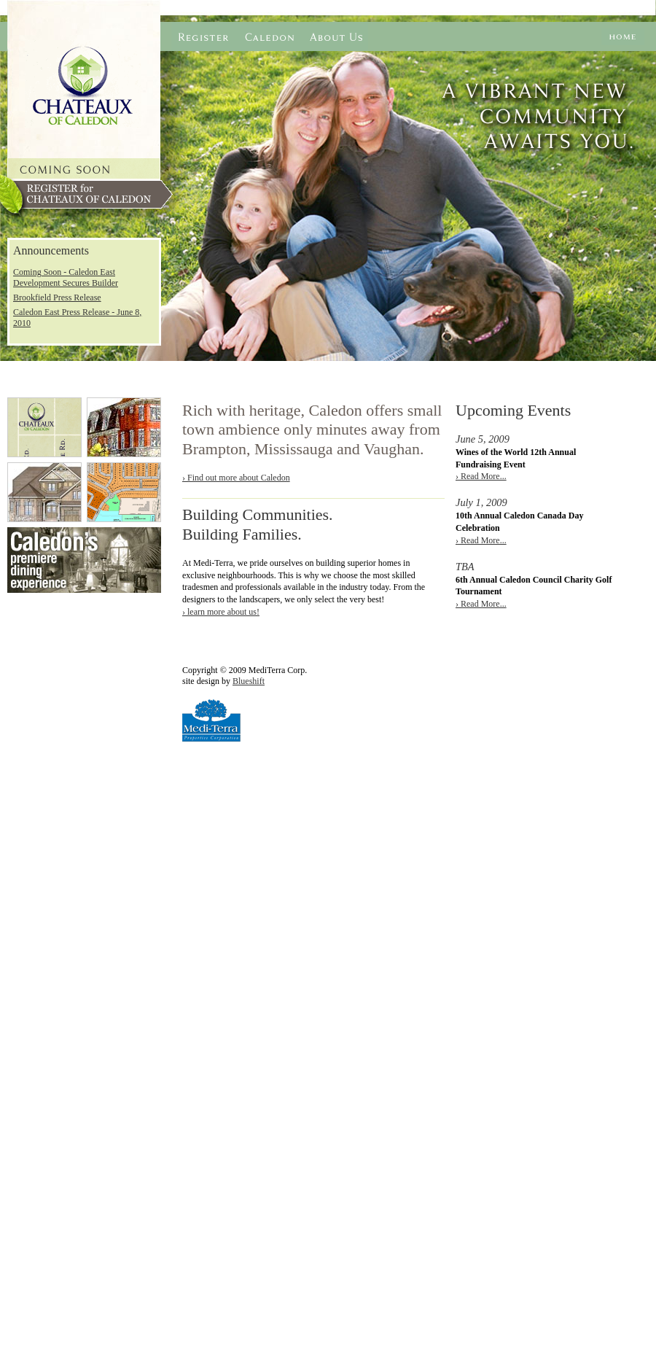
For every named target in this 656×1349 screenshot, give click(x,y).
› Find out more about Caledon (236, 478)
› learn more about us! (220, 612)
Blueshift (249, 681)
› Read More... (481, 476)
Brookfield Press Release (57, 297)
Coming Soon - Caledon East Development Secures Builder (65, 277)
